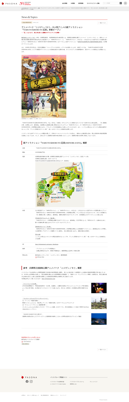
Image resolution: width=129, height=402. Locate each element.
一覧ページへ (102, 23)
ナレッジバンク (93, 381)
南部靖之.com (73, 384)
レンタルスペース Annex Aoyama (58, 384)
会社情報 (64, 3)
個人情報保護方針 (45, 395)
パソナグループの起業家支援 (57, 381)
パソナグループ (25, 8)
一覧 (39, 8)
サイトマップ (63, 395)
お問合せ (23, 395)
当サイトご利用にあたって (33, 395)
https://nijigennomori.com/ (48, 278)
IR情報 (73, 3)
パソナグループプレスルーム (77, 381)
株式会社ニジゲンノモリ (28, 37)
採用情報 (80, 3)
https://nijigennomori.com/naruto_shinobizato (46, 244)
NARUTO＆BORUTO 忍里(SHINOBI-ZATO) (90, 41)
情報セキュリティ (54, 395)
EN (125, 3)
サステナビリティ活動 (93, 3)
